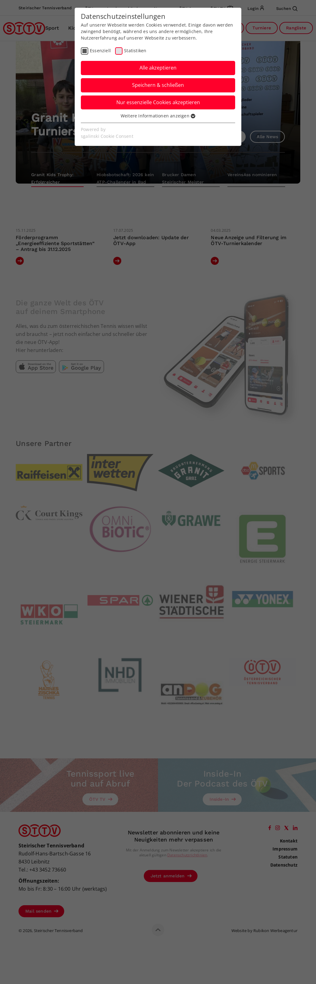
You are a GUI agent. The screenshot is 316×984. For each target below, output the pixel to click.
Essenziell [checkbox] (100, 50)
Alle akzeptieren (158, 67)
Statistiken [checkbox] (135, 50)
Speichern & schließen (158, 85)
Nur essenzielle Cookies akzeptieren (158, 102)
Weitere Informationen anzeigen (158, 116)
